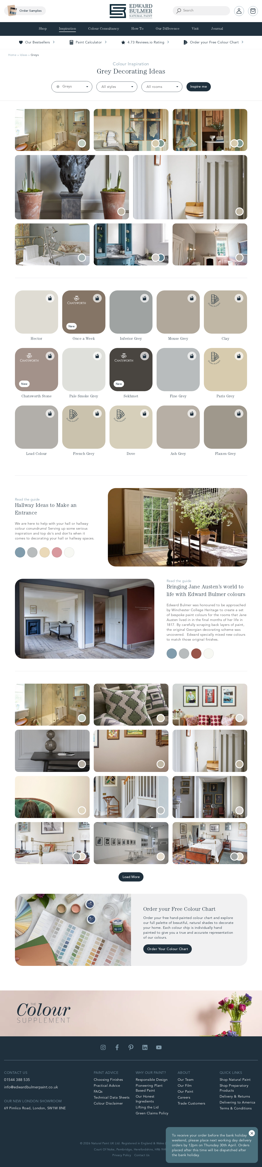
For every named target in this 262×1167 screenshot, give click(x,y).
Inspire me (198, 86)
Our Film (185, 1086)
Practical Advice (107, 1086)
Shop (43, 29)
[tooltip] (82, 143)
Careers (184, 1097)
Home (12, 55)
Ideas (23, 55)
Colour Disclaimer (108, 1103)
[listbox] (71, 86)
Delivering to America (237, 1102)
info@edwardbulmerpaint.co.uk (31, 1087)
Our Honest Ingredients (145, 1099)
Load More (131, 877)
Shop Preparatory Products (234, 1088)
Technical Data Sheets (112, 1097)
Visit (195, 29)
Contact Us (142, 1155)
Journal (217, 29)
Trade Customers (191, 1103)
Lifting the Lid (147, 1107)
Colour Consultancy (103, 29)
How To (137, 29)
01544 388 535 (17, 1080)
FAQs (98, 1091)
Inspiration (67, 29)
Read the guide (27, 499)
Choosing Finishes (108, 1080)
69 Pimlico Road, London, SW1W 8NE (35, 1108)
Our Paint (185, 1091)
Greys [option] (67, 86)
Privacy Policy (121, 1155)
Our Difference (168, 29)
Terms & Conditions (236, 1108)
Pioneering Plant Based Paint (149, 1088)
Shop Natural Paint (235, 1080)
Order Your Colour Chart (167, 949)
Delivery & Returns (235, 1096)
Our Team (186, 1080)
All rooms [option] (154, 87)
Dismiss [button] (252, 1133)
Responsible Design (151, 1080)
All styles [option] (109, 87)
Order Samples (23, 10)
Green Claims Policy (152, 1113)
